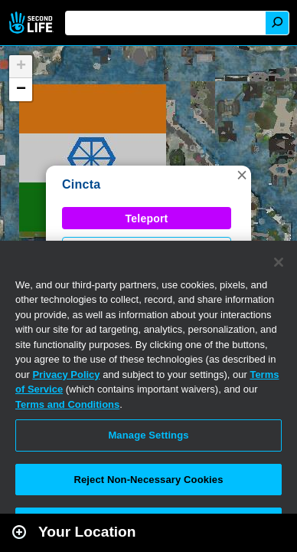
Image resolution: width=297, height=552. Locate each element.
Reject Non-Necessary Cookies (148, 479)
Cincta (81, 184)
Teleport (147, 218)
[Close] (278, 262)
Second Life (32, 22)
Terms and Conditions (67, 404)
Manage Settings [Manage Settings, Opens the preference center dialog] (148, 435)
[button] (242, 175)
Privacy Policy (66, 374)
